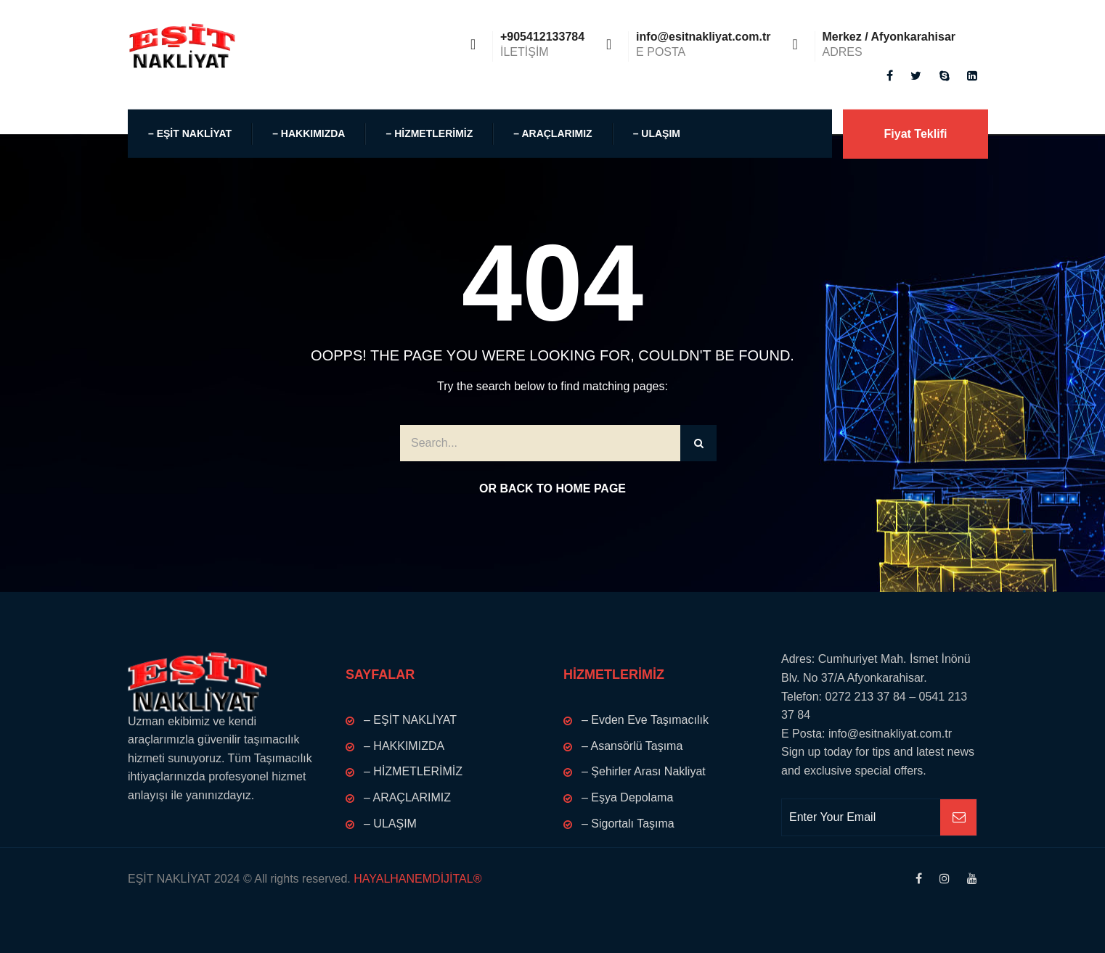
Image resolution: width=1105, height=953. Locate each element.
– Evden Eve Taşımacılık (645, 720)
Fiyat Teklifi (915, 134)
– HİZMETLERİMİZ (429, 133)
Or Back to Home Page (552, 488)
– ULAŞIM (656, 133)
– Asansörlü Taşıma (632, 746)
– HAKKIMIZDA (308, 133)
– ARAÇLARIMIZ (552, 133)
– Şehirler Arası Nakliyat (644, 771)
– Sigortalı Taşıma (628, 823)
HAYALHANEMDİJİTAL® (416, 878)
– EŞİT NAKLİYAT (190, 133)
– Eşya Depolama (627, 797)
